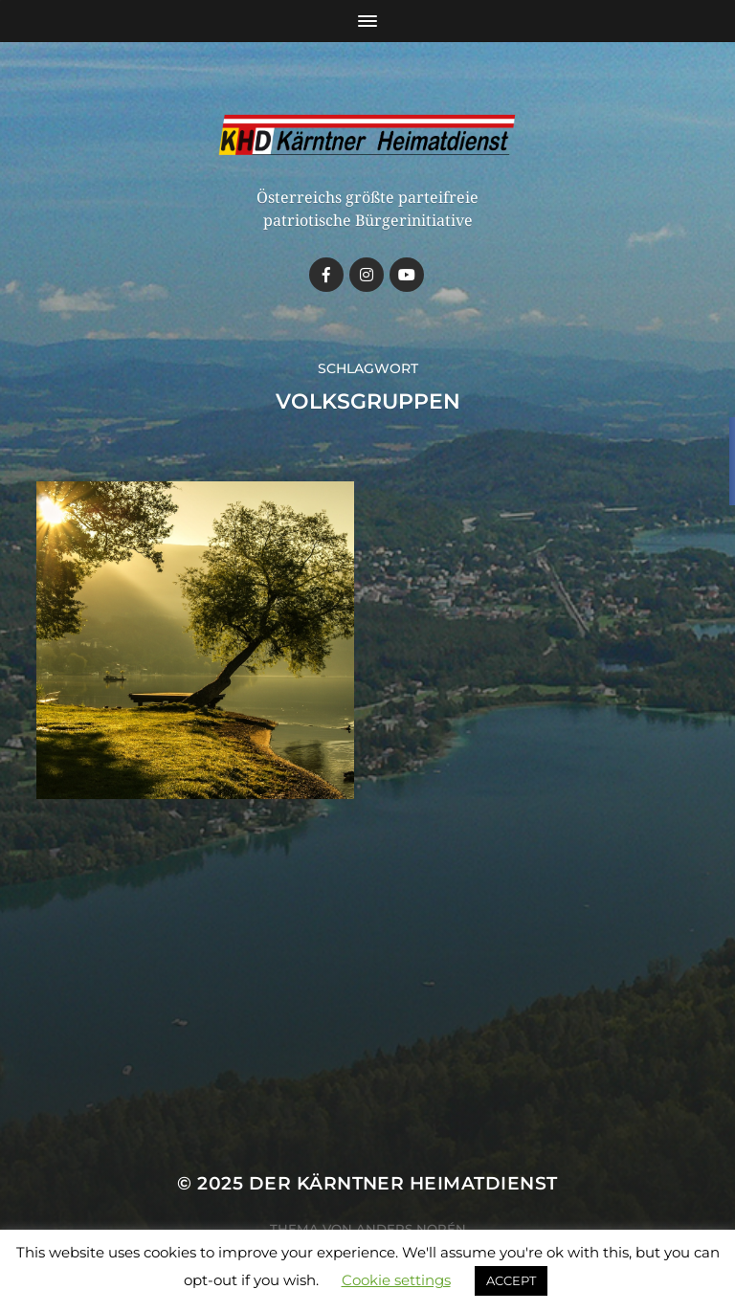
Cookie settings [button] (396, 1280)
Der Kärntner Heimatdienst (403, 1183)
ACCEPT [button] (511, 1280)
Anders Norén (411, 1228)
